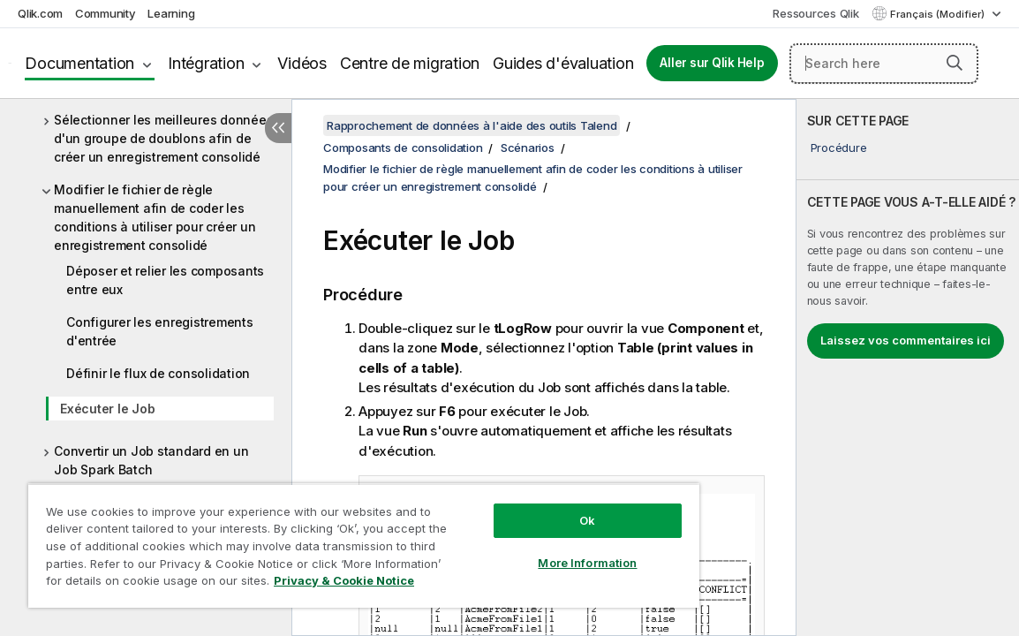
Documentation (79, 63)
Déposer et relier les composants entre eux (165, 280)
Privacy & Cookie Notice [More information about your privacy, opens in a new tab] (188, 584)
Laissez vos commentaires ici (905, 340)
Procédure (839, 147)
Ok (520, 507)
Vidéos (302, 63)
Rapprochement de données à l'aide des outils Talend (471, 125)
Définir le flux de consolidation (158, 373)
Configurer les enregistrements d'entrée (159, 331)
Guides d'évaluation (563, 63)
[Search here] (884, 63)
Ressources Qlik (815, 13)
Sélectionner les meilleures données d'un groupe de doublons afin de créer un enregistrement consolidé (163, 138)
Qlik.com (40, 13)
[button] (954, 63)
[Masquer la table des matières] (278, 128)
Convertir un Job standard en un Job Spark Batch (151, 460)
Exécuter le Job (107, 408)
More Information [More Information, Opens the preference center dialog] (520, 549)
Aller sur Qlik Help (712, 63)
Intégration (206, 63)
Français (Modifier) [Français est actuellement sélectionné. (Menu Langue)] (938, 14)
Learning (170, 13)
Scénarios (528, 147)
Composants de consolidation (402, 147)
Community (105, 13)
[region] (323, 539)
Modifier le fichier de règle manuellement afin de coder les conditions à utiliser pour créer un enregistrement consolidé (154, 217)
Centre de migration (409, 63)
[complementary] (907, 367)
